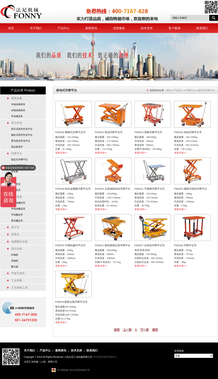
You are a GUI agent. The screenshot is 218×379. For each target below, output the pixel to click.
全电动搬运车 (18, 202)
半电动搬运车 (18, 208)
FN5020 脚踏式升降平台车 (70, 132)
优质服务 (119, 28)
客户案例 (174, 28)
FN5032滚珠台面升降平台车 (71, 301)
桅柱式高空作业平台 (21, 135)
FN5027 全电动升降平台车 (149, 245)
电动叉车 (16, 184)
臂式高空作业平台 (20, 140)
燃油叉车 (16, 190)
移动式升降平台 (206, 90)
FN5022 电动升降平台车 (109, 132)
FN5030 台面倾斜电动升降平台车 (112, 189)
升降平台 (190, 90)
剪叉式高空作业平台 (21, 129)
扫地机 (14, 254)
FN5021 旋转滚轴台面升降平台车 (112, 246)
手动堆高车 (17, 116)
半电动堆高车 (18, 104)
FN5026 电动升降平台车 (188, 132)
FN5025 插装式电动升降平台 (190, 188)
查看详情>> (61, 152)
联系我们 (202, 28)
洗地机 (14, 260)
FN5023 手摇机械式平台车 (70, 245)
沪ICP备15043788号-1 (105, 357)
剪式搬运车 (17, 220)
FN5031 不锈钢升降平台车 (149, 188)
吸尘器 (14, 266)
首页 (11, 28)
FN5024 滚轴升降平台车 (148, 132)
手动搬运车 (17, 214)
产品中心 (63, 28)
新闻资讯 (91, 28)
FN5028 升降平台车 (185, 245)
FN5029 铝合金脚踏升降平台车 (73, 188)
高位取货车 (17, 146)
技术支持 (147, 28)
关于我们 (36, 28)
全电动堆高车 (18, 110)
